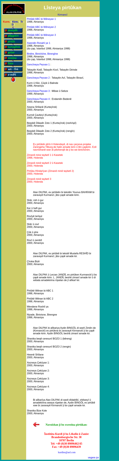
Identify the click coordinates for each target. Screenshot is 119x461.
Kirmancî (62, 14)
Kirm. (15, 21)
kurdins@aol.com (66, 452)
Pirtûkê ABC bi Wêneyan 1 (41, 19)
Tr (22, 21)
